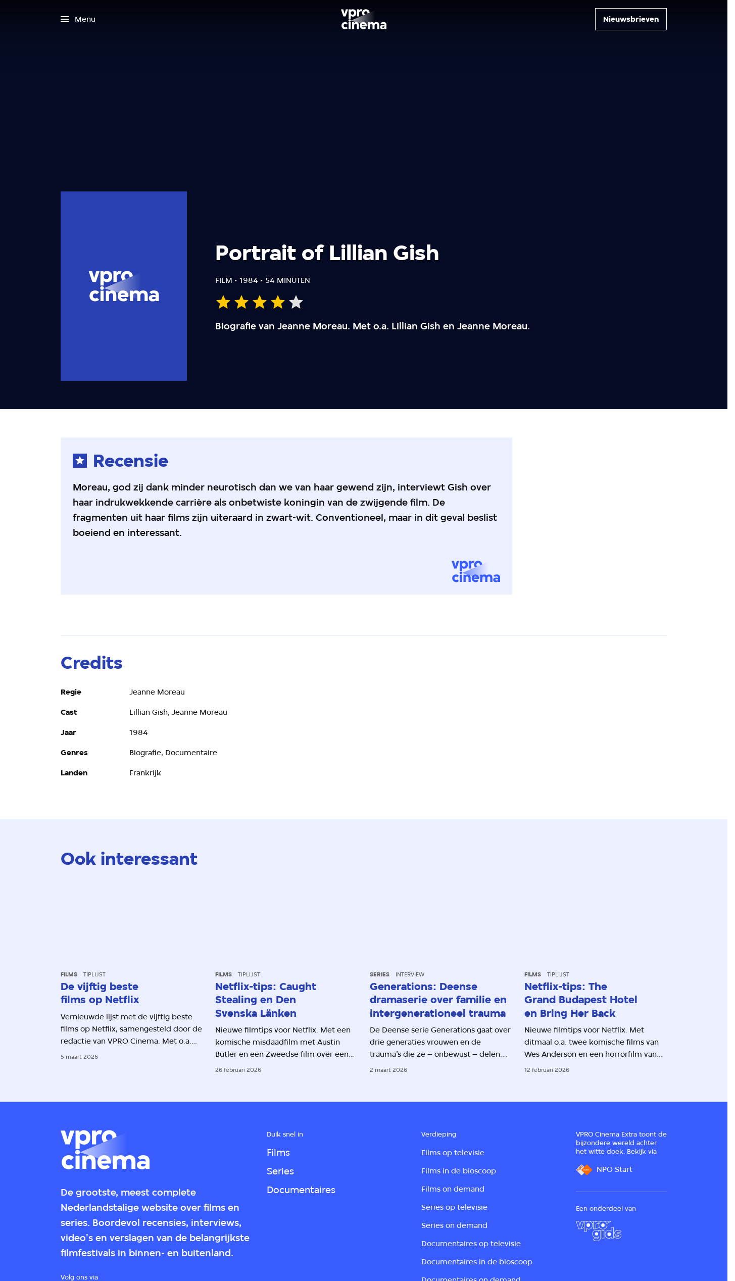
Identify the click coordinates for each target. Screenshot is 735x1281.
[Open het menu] (78, 19)
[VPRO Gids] (598, 1231)
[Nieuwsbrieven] (631, 19)
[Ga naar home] (363, 19)
